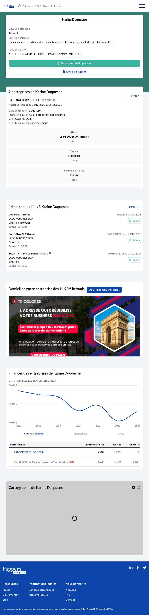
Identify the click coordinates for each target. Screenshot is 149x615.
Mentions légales (38, 594)
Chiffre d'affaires (33, 433)
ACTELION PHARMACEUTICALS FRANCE (32, 54)
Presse (6, 589)
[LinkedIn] (131, 572)
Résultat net (80, 433)
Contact (70, 599)
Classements (11, 594)
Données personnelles (41, 589)
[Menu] (142, 6)
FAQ (68, 594)
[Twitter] (144, 572)
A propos (71, 589)
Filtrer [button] (135, 96)
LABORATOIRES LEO (69, 54)
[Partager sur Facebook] (138, 572)
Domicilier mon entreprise (104, 289)
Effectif (121, 433)
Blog (5, 599)
